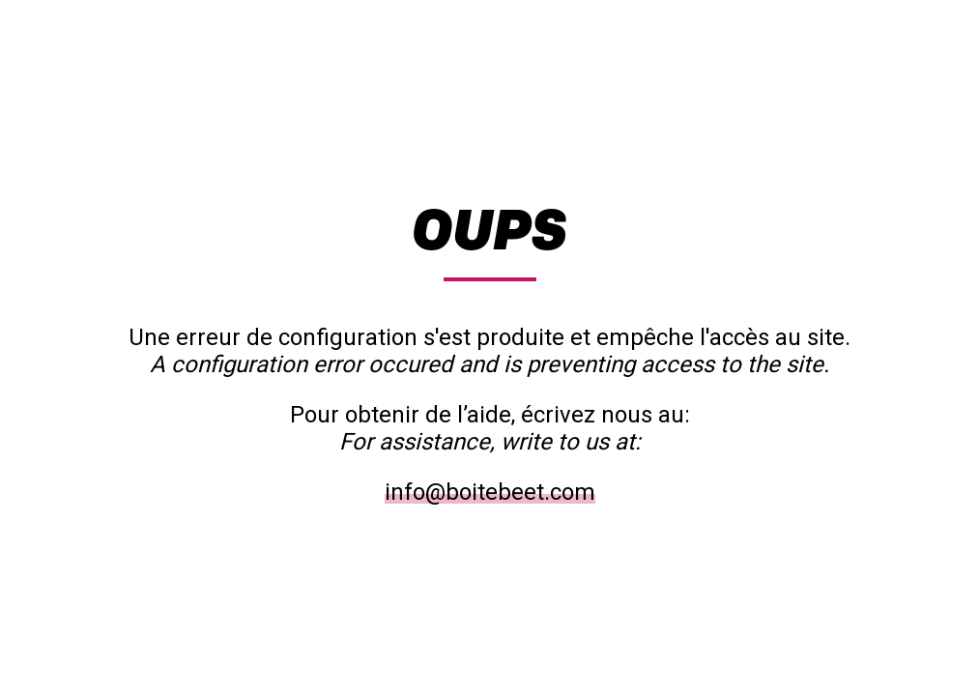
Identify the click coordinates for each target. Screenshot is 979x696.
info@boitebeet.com (490, 492)
